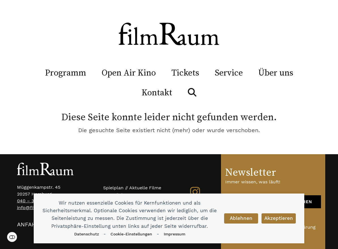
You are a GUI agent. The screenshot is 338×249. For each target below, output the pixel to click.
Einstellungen (12, 237)
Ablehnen (241, 218)
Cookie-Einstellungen (131, 234)
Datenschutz (86, 234)
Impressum (174, 234)
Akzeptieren (278, 218)
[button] (192, 92)
